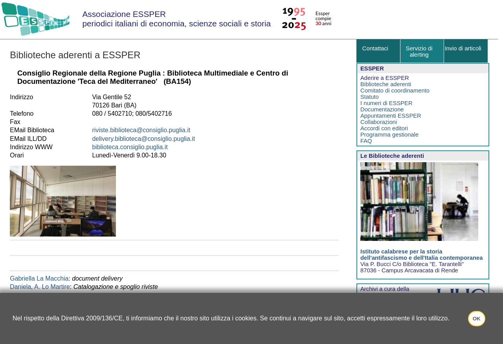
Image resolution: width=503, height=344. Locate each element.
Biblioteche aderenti (385, 84)
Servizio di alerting (419, 51)
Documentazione (382, 109)
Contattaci (375, 48)
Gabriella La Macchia (39, 278)
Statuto (369, 97)
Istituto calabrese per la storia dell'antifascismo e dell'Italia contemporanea (421, 254)
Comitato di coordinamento (395, 90)
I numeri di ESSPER (386, 103)
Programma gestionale (389, 134)
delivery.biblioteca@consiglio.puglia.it (143, 138)
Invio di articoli (462, 48)
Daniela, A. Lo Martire (40, 286)
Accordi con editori (384, 128)
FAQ (366, 141)
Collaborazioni (378, 122)
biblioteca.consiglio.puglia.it (129, 147)
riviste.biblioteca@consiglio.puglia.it (141, 130)
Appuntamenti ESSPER (390, 116)
